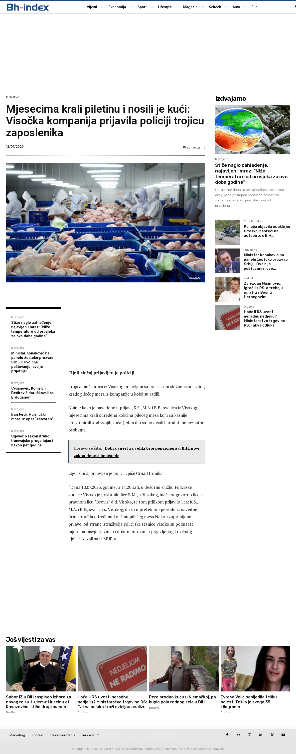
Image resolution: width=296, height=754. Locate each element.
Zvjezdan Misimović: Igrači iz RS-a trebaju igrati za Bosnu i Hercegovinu (263, 290)
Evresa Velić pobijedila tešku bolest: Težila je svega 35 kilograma (249, 702)
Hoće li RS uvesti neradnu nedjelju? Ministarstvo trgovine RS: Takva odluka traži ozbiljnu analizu (112, 702)
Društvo (12, 97)
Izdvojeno (17, 317)
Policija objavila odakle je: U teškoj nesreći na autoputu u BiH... (267, 231)
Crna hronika (252, 221)
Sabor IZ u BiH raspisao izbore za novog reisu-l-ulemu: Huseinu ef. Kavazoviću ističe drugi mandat (38, 702)
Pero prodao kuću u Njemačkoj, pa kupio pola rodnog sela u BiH (182, 699)
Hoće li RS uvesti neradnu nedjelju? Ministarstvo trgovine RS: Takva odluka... (264, 319)
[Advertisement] (148, 53)
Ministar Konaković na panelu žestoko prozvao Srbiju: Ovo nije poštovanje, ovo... (266, 262)
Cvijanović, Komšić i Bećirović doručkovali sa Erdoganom (32, 393)
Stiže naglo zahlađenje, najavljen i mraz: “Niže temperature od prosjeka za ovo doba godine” (33, 329)
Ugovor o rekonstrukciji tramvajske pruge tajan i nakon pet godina (32, 440)
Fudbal (248, 278)
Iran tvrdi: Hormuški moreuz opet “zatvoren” (32, 416)
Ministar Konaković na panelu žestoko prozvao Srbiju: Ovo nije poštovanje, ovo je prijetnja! (32, 362)
